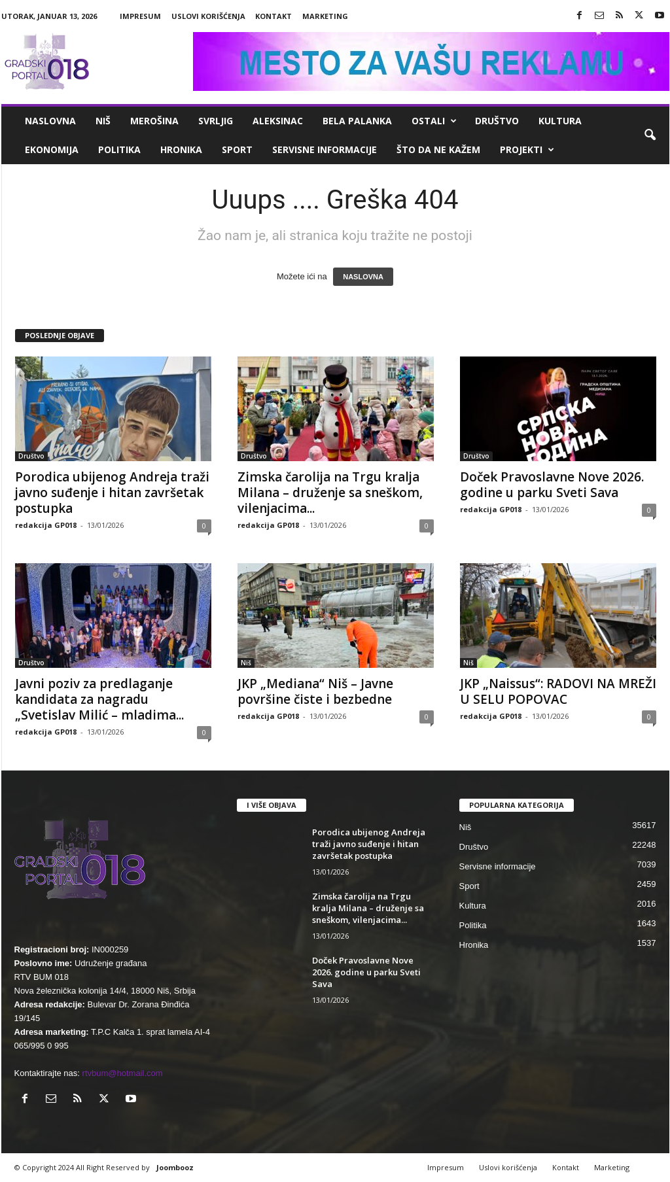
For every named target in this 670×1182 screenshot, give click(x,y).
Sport (237, 149)
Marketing (325, 16)
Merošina (154, 120)
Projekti (527, 149)
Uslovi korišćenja (208, 16)
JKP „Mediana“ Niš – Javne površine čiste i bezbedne (315, 691)
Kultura (560, 120)
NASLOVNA (363, 277)
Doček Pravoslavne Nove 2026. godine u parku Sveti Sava (552, 484)
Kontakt (273, 16)
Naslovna (50, 120)
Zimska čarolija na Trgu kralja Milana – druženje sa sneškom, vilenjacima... (330, 492)
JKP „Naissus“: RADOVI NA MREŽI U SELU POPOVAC (558, 691)
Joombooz (175, 1167)
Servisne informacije (324, 149)
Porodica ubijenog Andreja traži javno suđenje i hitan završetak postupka (112, 492)
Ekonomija (52, 149)
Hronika (181, 149)
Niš (103, 120)
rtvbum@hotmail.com (122, 1073)
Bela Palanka (357, 120)
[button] (649, 135)
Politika (119, 149)
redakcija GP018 (46, 525)
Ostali (434, 121)
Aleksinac (278, 120)
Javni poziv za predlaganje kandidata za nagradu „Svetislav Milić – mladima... (99, 699)
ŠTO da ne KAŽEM (438, 149)
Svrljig (215, 120)
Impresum (140, 16)
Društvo (497, 120)
